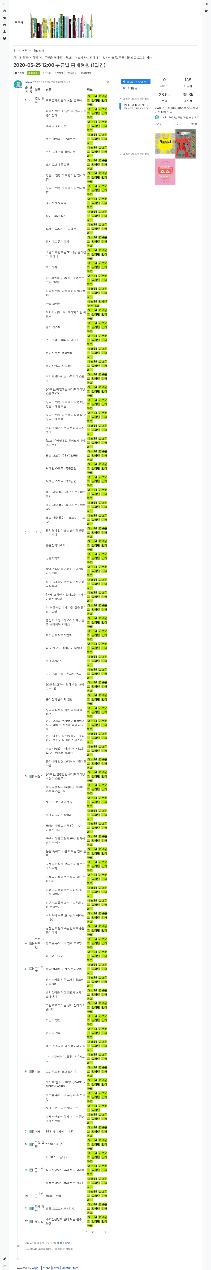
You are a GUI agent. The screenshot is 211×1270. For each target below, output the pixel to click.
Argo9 (36, 1268)
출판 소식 (34, 72)
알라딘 (96, 100)
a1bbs (46, 1268)
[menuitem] (206, 4)
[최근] (4, 11)
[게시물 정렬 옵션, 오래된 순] (135, 88)
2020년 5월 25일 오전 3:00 (46, 82)
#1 (108, 82)
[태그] (4, 18)
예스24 (92, 96)
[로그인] (206, 4)
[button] (4, 1259)
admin (28, 82)
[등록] (206, 11)
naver (55, 1268)
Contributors (70, 1268)
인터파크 (93, 305)
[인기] (4, 25)
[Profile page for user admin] (18, 84)
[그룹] (4, 39)
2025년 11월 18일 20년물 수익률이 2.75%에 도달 (176, 110)
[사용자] (4, 32)
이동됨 (19, 72)
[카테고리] (4, 4)
